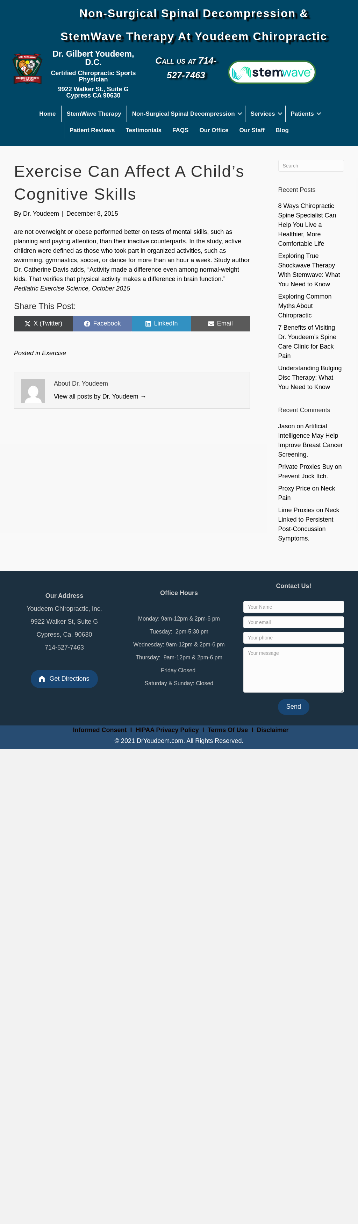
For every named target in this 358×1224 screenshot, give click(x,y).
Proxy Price (294, 488)
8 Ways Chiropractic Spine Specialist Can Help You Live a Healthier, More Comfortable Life (307, 224)
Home (47, 113)
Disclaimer (272, 729)
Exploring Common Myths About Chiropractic (305, 306)
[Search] (311, 166)
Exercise (54, 353)
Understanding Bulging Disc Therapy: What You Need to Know (310, 378)
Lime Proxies (296, 510)
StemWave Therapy (94, 113)
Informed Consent (99, 729)
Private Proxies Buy (305, 466)
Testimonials (144, 130)
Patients (302, 113)
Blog (282, 130)
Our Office (213, 130)
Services (263, 113)
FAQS (180, 130)
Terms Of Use (229, 729)
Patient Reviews (92, 130)
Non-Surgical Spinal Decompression (183, 113)
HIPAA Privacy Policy (167, 729)
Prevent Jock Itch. (303, 476)
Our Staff (252, 130)
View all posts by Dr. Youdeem (100, 396)
